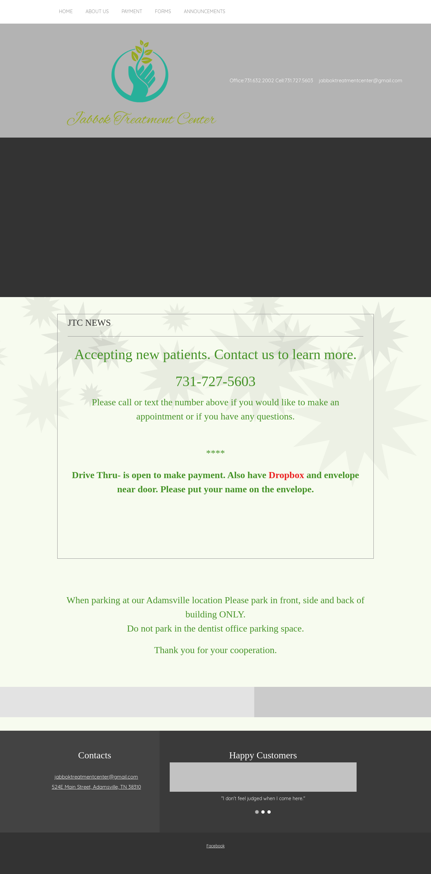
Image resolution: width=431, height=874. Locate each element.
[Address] (95, 787)
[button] (263, 782)
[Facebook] (213, 846)
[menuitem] (66, 15)
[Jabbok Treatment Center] (141, 80)
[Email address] (94, 777)
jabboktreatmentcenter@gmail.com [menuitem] (360, 80)
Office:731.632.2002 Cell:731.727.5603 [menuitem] (271, 80)
